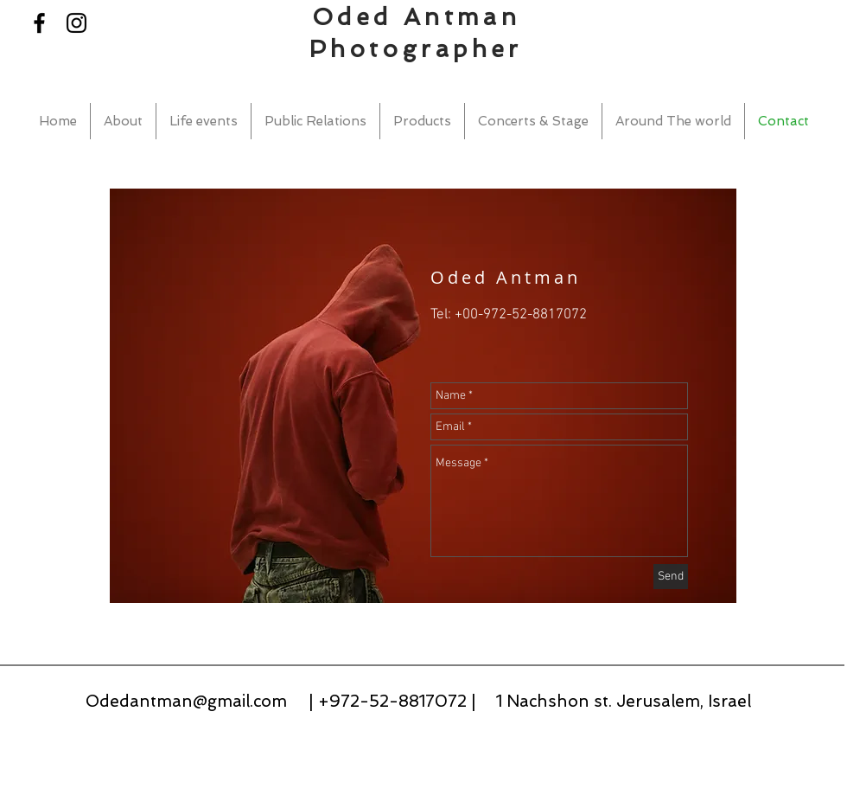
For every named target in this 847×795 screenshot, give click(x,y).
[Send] (670, 576)
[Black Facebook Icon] (39, 23)
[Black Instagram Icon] (76, 23)
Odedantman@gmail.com (186, 701)
